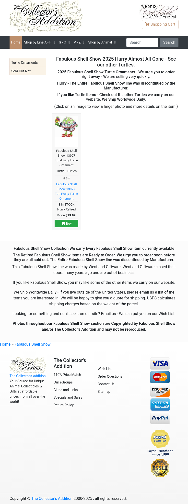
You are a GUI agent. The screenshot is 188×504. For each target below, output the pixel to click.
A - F (37, 42)
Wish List (105, 369)
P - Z (77, 42)
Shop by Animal (100, 42)
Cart (160, 24)
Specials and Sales (68, 397)
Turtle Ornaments (24, 63)
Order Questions (110, 376)
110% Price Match (67, 375)
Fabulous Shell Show (32, 344)
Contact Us (106, 384)
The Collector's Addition (28, 376)
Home (15, 42)
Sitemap (104, 392)
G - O (62, 42)
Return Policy (64, 405)
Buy (66, 223)
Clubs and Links (66, 390)
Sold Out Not (21, 71)
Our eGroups (63, 382)
